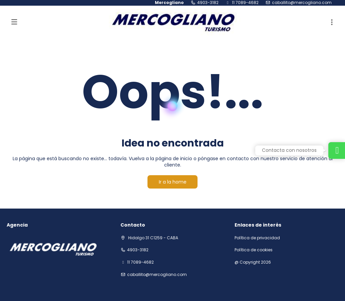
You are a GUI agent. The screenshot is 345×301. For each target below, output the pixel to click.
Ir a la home (173, 182)
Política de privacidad (257, 238)
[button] (331, 22)
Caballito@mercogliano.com (302, 2)
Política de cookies (254, 250)
